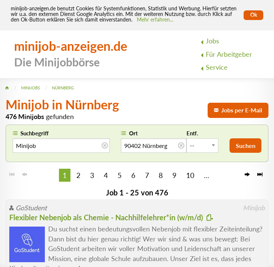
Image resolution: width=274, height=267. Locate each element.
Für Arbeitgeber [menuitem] (229, 54)
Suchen (245, 145)
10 (190, 175)
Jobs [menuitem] (212, 41)
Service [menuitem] (217, 67)
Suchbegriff (34, 133)
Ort (133, 133)
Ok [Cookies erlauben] (253, 15)
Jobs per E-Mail (238, 109)
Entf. (192, 133)
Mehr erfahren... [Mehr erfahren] (155, 20)
